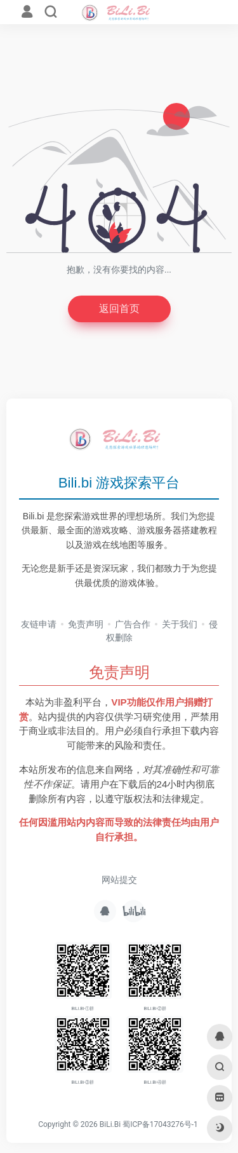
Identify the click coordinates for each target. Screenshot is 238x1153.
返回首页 (119, 309)
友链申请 (38, 624)
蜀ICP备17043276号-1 (160, 1124)
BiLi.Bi (110, 1124)
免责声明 (85, 624)
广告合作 (132, 624)
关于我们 (179, 624)
